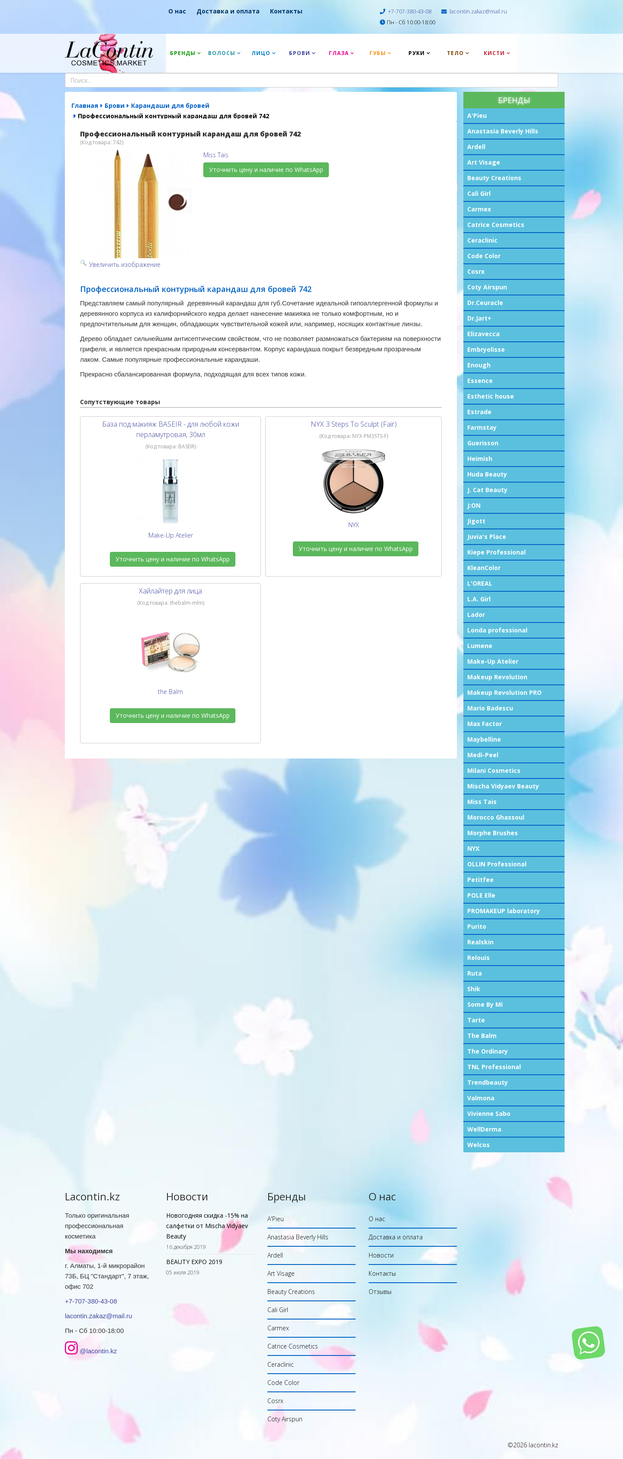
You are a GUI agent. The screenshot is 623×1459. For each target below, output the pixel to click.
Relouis (478, 957)
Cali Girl (479, 193)
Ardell (476, 147)
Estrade (479, 412)
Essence (480, 380)
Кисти (494, 53)
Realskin (480, 942)
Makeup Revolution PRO (504, 692)
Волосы (221, 53)
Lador (476, 614)
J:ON (474, 505)
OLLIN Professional (497, 864)
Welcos (478, 1145)
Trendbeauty (487, 1082)
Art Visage (483, 162)
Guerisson (482, 443)
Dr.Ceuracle (485, 302)
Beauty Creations (494, 178)
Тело (455, 53)
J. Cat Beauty (487, 490)
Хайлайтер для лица (170, 591)
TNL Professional (494, 1067)
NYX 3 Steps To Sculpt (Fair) (354, 424)
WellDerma (484, 1129)
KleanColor (484, 568)
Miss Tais (482, 802)
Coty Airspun (487, 287)
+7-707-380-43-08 (409, 11)
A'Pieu (477, 115)
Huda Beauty (487, 474)
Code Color (484, 256)
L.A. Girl (479, 599)
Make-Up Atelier (492, 661)
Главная (84, 105)
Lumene (479, 646)
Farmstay (482, 427)
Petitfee (480, 879)
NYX (473, 848)
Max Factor (484, 724)
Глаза (339, 53)
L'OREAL (479, 583)
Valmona (481, 1098)
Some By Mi (485, 1004)
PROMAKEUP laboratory (503, 911)
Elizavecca (483, 334)
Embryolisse (486, 349)
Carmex (479, 209)
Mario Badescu (490, 708)
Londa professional (497, 630)
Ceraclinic (482, 240)
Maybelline (484, 739)
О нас (177, 11)
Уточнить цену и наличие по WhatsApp (266, 169)
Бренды (183, 53)
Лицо (260, 53)
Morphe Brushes (492, 833)
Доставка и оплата (228, 11)
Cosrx (476, 271)
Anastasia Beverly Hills (502, 131)
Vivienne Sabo (489, 1113)
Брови (299, 53)
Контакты (286, 11)
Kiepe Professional (496, 552)
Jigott (476, 521)
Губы (377, 53)
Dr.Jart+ (479, 318)
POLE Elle (481, 895)
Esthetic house (490, 396)
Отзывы (380, 1291)
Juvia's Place (486, 536)
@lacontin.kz (98, 1351)
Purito (476, 926)
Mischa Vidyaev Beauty (503, 786)
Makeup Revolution (497, 677)
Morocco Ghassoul (495, 817)
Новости (381, 1255)
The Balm (482, 1035)
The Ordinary (487, 1051)
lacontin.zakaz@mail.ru (478, 11)
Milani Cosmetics (493, 770)
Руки (416, 53)
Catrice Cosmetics (495, 224)
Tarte (476, 1020)
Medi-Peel (482, 755)
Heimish (479, 458)
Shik (473, 989)
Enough (479, 365)
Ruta (474, 973)
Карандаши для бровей (170, 105)
